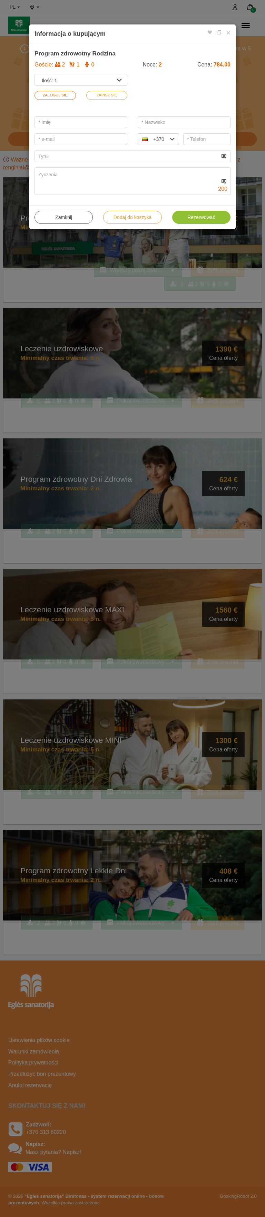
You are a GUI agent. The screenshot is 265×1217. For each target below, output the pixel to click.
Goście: (64, 64)
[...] (127, 156)
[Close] (228, 32)
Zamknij (63, 217)
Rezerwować (201, 217)
